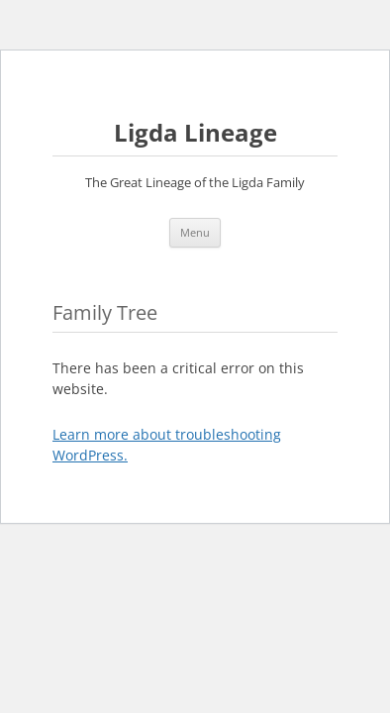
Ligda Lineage (195, 133)
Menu (195, 232)
